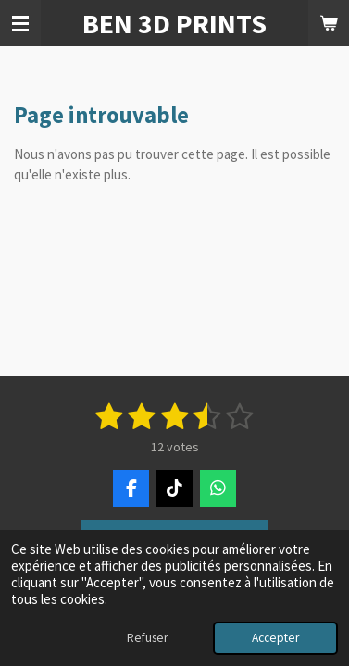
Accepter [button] (275, 638)
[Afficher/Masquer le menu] (20, 23)
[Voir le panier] (328, 23)
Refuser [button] (147, 638)
